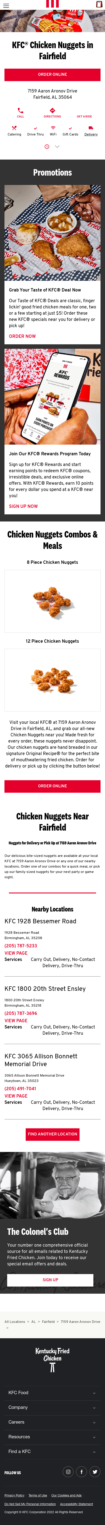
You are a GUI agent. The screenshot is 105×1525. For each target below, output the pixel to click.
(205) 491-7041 (20, 1089)
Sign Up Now (23, 507)
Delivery (91, 134)
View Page (15, 953)
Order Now (22, 337)
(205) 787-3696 (20, 1014)
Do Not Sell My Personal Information (30, 1504)
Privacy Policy (14, 1495)
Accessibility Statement (76, 1504)
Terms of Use (38, 1495)
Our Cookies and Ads (66, 1495)
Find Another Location (52, 1134)
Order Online (52, 75)
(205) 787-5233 (20, 946)
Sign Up (50, 1280)
